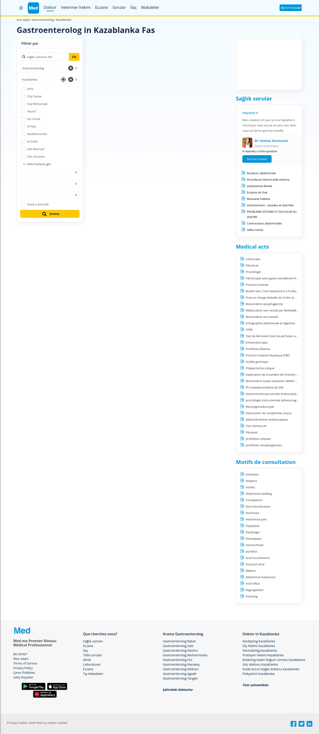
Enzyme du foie (257, 192)
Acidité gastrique (257, 362)
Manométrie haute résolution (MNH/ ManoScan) (278, 381)
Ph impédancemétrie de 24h (265, 387)
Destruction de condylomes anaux (268, 413)
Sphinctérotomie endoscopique (267, 419)
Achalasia (252, 474)
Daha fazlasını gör (36, 164)
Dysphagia (253, 532)
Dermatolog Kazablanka (260, 650)
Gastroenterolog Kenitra (180, 650)
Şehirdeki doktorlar (178, 690)
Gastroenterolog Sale (178, 646)
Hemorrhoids (255, 545)
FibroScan (252, 265)
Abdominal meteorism (261, 577)
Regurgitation (255, 590)
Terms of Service (25, 663)
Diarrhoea (252, 513)
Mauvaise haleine (258, 199)
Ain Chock (33, 119)
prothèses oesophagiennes (264, 445)
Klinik (87, 660)
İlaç (133, 7)
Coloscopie (253, 259)
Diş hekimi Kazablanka (259, 646)
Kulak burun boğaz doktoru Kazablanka (271, 669)
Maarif (31, 111)
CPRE (249, 330)
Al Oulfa (32, 141)
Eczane (101, 7)
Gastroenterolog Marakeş (181, 664)
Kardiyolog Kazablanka (259, 641)
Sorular (119, 7)
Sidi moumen (36, 156)
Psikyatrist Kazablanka (259, 674)
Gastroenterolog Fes (177, 660)
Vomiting (252, 596)
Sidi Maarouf (35, 149)
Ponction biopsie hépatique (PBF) (268, 355)
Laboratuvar (92, 664)
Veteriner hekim (76, 7)
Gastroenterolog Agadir (179, 674)
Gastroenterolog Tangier (180, 678)
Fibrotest (252, 432)
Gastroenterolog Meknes (180, 669)
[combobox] (49, 68)
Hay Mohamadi (37, 104)
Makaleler (150, 7)
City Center (34, 96)
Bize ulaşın (21, 659)
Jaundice (251, 551)
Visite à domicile (38, 204)
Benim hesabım (291, 8)
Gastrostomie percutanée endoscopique (273, 394)
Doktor (50, 7)
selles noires (255, 230)
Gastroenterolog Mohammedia (185, 655)
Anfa (30, 89)
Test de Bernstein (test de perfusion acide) (274, 336)
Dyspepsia (252, 526)
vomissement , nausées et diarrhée (270, 205)
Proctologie (253, 272)
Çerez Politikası (24, 672)
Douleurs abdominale (261, 173)
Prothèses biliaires (258, 349)
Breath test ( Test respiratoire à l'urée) (271, 291)
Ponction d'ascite (257, 285)
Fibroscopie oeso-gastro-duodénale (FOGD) (274, 278)
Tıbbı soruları (92, 655)
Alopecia (251, 481)
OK (74, 57)
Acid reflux (253, 583)
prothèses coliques (258, 439)
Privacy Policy (23, 668)
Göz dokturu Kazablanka (260, 664)
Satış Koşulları (23, 677)
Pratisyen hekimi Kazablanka (263, 655)
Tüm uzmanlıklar (256, 685)
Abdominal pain (256, 519)
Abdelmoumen (37, 134)
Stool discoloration (258, 506)
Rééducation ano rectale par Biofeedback (273, 310)
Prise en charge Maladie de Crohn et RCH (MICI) (277, 297)
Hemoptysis (254, 539)
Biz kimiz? (20, 654)
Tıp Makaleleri (93, 674)
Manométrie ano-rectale (262, 317)
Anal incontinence (258, 558)
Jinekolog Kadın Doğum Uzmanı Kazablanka (274, 660)
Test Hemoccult (256, 426)
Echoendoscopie (257, 342)
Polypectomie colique (260, 368)
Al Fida (31, 126)
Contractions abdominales (264, 223)
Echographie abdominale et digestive (270, 323)
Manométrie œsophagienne (264, 304)
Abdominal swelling (259, 494)
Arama (50, 214)
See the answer (257, 159)
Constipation (254, 500)
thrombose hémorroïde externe (268, 180)
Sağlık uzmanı (93, 641)
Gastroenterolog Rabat (179, 641)
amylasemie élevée (259, 186)
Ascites (250, 487)
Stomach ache (255, 564)
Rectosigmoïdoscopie (260, 407)
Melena (251, 571)
